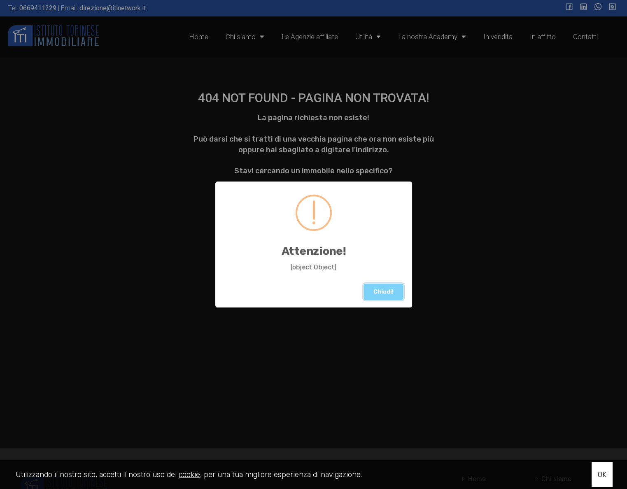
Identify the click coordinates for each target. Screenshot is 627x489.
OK (602, 474)
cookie (189, 474)
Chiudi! (383, 291)
